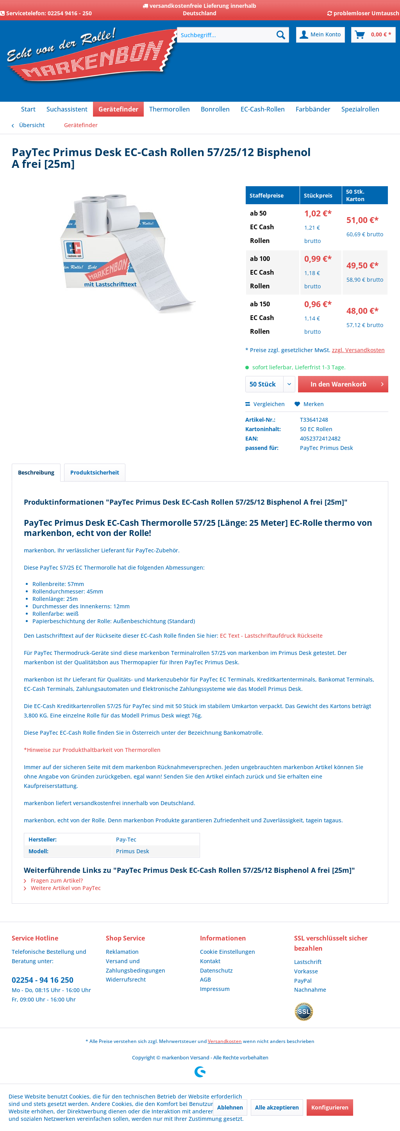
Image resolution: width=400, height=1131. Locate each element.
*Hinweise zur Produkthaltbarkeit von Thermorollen (92, 749)
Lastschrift (307, 962)
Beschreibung (36, 472)
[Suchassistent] (67, 109)
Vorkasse (306, 971)
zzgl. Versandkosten (358, 350)
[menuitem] (233, 35)
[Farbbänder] (313, 109)
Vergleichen (265, 404)
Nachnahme (310, 989)
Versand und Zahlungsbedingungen (135, 965)
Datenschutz (216, 970)
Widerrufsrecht (126, 979)
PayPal (303, 980)
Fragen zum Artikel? (53, 880)
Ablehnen (230, 1107)
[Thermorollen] (169, 109)
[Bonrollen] (215, 109)
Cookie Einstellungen (227, 951)
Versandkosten (225, 1041)
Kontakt (210, 961)
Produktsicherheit (94, 472)
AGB (205, 979)
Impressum (215, 989)
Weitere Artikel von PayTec (62, 888)
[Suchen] (281, 35)
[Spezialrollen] (360, 109)
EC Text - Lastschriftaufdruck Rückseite (271, 635)
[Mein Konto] (320, 35)
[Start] (28, 109)
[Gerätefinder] (118, 109)
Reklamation (122, 951)
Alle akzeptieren (277, 1107)
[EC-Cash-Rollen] (262, 109)
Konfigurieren (329, 1107)
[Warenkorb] (373, 35)
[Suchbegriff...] (233, 35)
